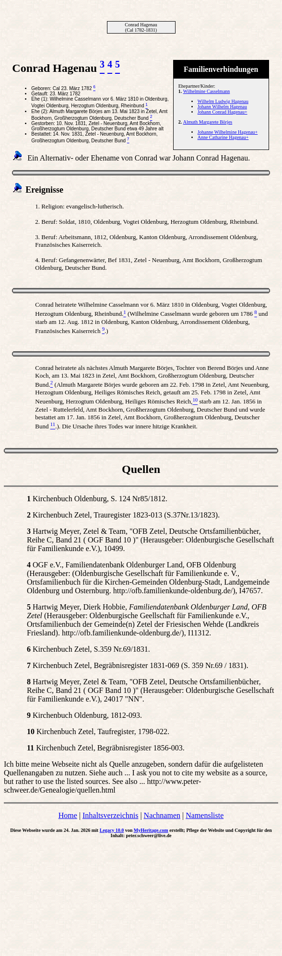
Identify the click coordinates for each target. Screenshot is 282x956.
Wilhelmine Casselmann (206, 91)
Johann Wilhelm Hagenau (222, 106)
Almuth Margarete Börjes (208, 122)
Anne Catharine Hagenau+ (223, 137)
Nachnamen (162, 815)
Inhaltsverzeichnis (110, 815)
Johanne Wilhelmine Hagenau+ (228, 132)
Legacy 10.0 (112, 830)
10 (31, 731)
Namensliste (204, 815)
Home (68, 815)
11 (30, 748)
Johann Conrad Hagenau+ (222, 112)
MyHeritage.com (151, 830)
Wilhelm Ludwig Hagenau (223, 101)
